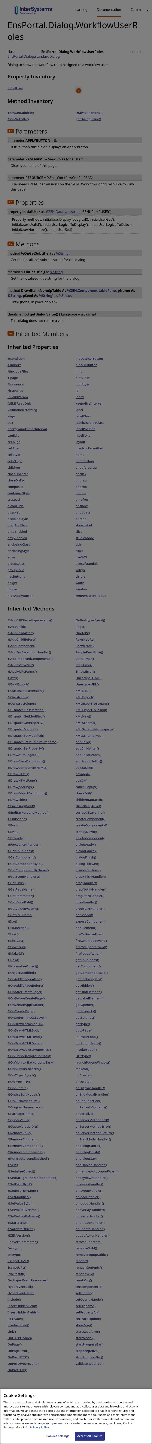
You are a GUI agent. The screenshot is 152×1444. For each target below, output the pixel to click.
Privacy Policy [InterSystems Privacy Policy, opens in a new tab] (39, 1432)
